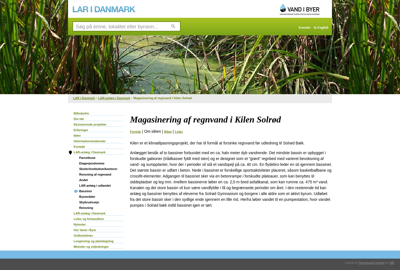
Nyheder (80, 224)
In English (321, 27)
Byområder (87, 196)
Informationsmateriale (90, 141)
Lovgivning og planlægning (94, 241)
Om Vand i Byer (85, 230)
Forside (135, 131)
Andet (83, 180)
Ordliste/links (83, 235)
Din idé (79, 119)
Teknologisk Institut (372, 262)
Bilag (168, 131)
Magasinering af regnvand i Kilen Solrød (162, 98)
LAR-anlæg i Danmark (114, 98)
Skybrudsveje (89, 202)
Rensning (86, 207)
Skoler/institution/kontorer (98, 169)
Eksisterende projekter (90, 124)
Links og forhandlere (89, 219)
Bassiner (85, 191)
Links (179, 131)
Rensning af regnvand (95, 174)
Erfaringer (81, 130)
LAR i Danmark (84, 98)
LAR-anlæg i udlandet (95, 185)
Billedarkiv (81, 113)
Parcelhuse (87, 157)
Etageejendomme (91, 163)
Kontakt (305, 27)
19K (391, 262)
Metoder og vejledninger (91, 246)
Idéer (77, 135)
